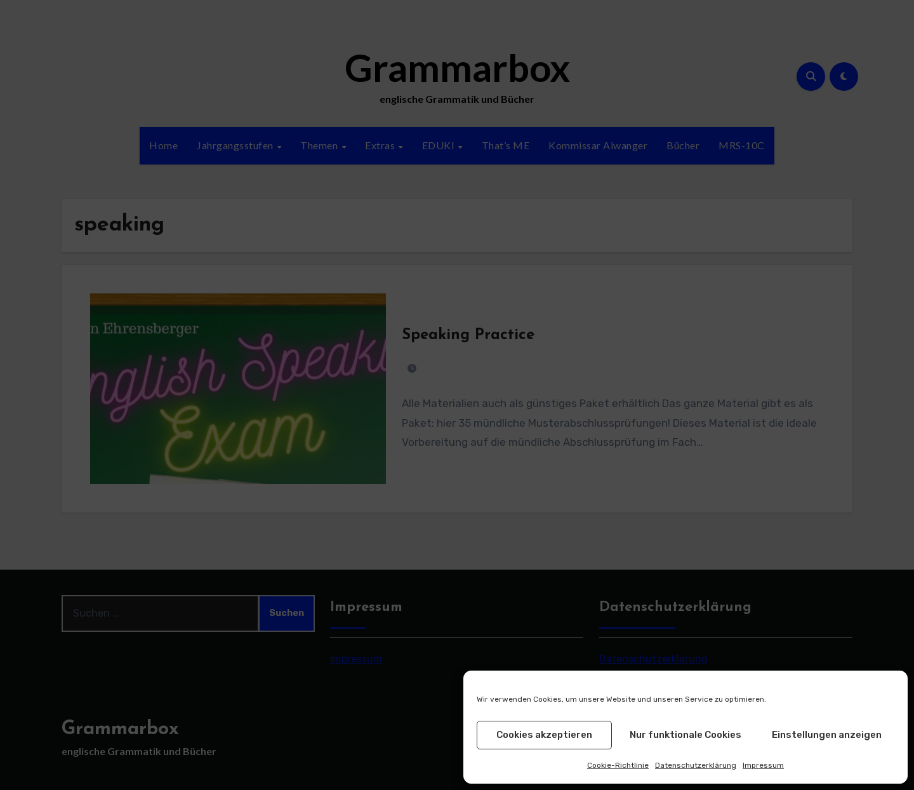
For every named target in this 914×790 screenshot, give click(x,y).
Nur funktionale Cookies (685, 734)
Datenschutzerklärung (695, 765)
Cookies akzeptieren (544, 734)
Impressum (763, 765)
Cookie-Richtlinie (618, 765)
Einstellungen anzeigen (827, 734)
